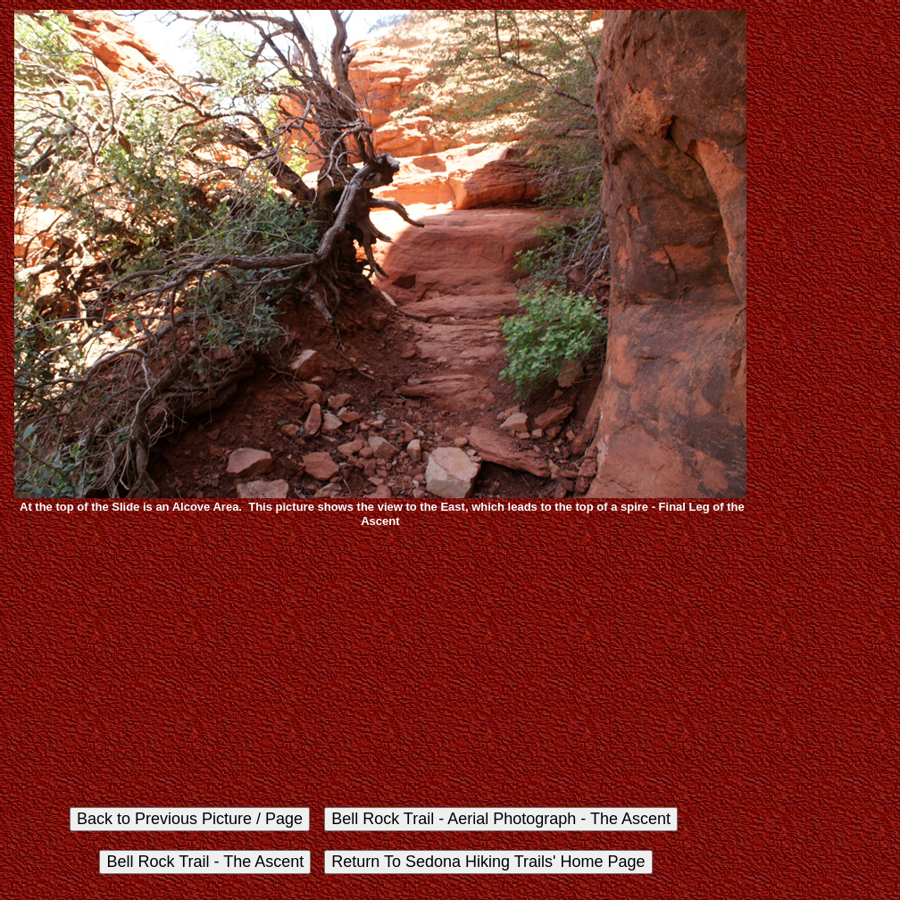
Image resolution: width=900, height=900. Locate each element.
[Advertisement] (380, 666)
